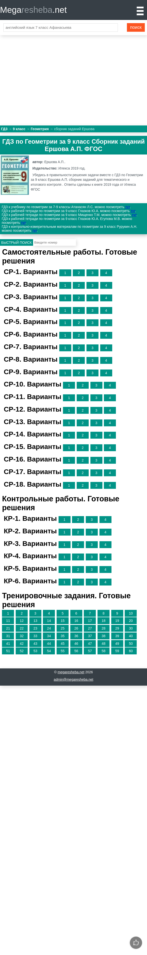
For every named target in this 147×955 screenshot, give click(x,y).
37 (90, 636)
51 (8, 651)
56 (76, 651)
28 (104, 628)
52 (22, 651)
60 (131, 651)
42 (22, 644)
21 (8, 628)
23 (35, 628)
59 (117, 651)
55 (63, 651)
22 (22, 628)
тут (127, 207)
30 (131, 628)
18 (104, 621)
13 (35, 621)
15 (63, 621)
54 (49, 651)
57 (90, 651)
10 (131, 613)
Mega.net (33, 10)
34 (49, 636)
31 (8, 636)
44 (49, 644)
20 (131, 621)
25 (63, 628)
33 (35, 636)
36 (76, 636)
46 (76, 644)
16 (76, 621)
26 (76, 628)
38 (104, 636)
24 (49, 628)
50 (131, 644)
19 (117, 621)
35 (63, 636)
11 (8, 621)
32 (22, 636)
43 (35, 644)
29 (117, 628)
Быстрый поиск (16, 243)
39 (117, 636)
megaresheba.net (71, 672)
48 (104, 644)
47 (90, 644)
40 (131, 636)
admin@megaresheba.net (73, 679)
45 (63, 644)
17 (90, 621)
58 (104, 651)
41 (8, 644)
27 (90, 628)
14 (49, 621)
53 (35, 651)
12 (22, 621)
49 (117, 644)
